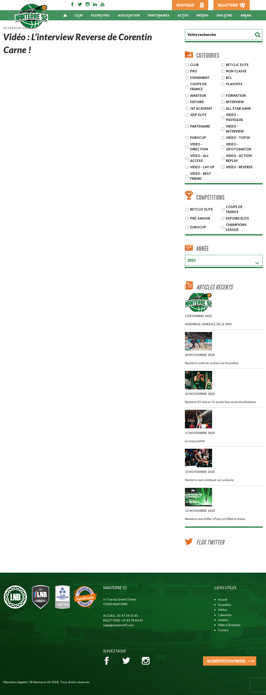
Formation (236, 95)
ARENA (246, 15)
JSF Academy (201, 108)
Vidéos (222, 610)
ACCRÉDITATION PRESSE (226, 661)
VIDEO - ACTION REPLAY (239, 158)
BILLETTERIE (228, 5)
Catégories (207, 55)
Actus (183, 15)
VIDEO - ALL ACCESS (199, 158)
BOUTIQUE (185, 5)
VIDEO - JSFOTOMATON (238, 146)
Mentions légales (15, 682)
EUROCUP (198, 138)
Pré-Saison (200, 218)
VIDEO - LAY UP (202, 167)
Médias (202, 15)
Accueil (222, 599)
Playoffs (234, 84)
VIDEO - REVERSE (239, 167)
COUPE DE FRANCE (234, 209)
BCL (229, 78)
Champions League (236, 227)
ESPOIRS (197, 102)
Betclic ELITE (237, 65)
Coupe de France (198, 86)
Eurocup (198, 227)
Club (78, 15)
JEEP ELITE (198, 115)
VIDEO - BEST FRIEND (200, 176)
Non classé (236, 71)
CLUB (194, 65)
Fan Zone (224, 15)
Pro (193, 71)
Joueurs (223, 620)
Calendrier (225, 615)
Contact (223, 630)
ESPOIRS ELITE (237, 218)
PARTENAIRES (158, 15)
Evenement (200, 78)
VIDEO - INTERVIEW (235, 128)
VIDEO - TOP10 (238, 138)
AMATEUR (198, 95)
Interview (235, 102)
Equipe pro (100, 15)
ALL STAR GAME (238, 108)
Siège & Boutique (229, 625)
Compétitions (210, 197)
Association (129, 15)
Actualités (224, 605)
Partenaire (200, 126)
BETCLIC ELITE (201, 209)
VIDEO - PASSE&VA (234, 117)
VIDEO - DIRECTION (199, 146)
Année (202, 248)
